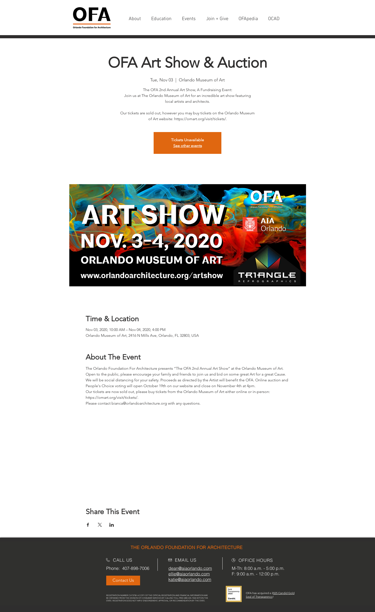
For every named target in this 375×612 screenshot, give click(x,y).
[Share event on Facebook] (88, 525)
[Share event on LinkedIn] (111, 525)
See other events (187, 145)
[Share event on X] (100, 525)
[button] (218, 19)
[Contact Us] (123, 580)
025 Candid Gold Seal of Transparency (270, 594)
